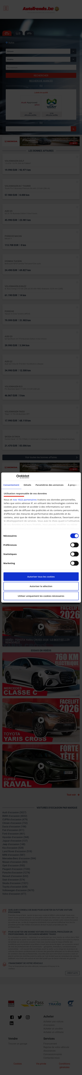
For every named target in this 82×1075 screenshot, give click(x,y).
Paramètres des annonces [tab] (50, 484)
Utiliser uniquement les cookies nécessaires (41, 595)
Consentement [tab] (11, 484)
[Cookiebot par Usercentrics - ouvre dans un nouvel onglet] (16, 477)
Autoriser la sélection (41, 586)
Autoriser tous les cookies (41, 576)
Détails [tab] (27, 484)
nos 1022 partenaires (25, 499)
